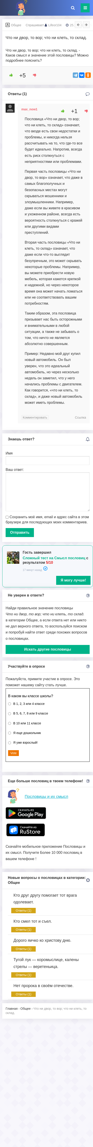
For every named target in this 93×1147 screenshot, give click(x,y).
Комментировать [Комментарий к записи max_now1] (35, 417)
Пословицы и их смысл (46, 796)
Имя (9, 453)
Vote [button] (13, 753)
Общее (16, 25)
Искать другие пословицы (47, 649)
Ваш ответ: (15, 470)
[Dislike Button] (33, 75)
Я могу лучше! (73, 580)
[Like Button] (9, 75)
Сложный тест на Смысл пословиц (54, 558)
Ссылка (80, 417)
